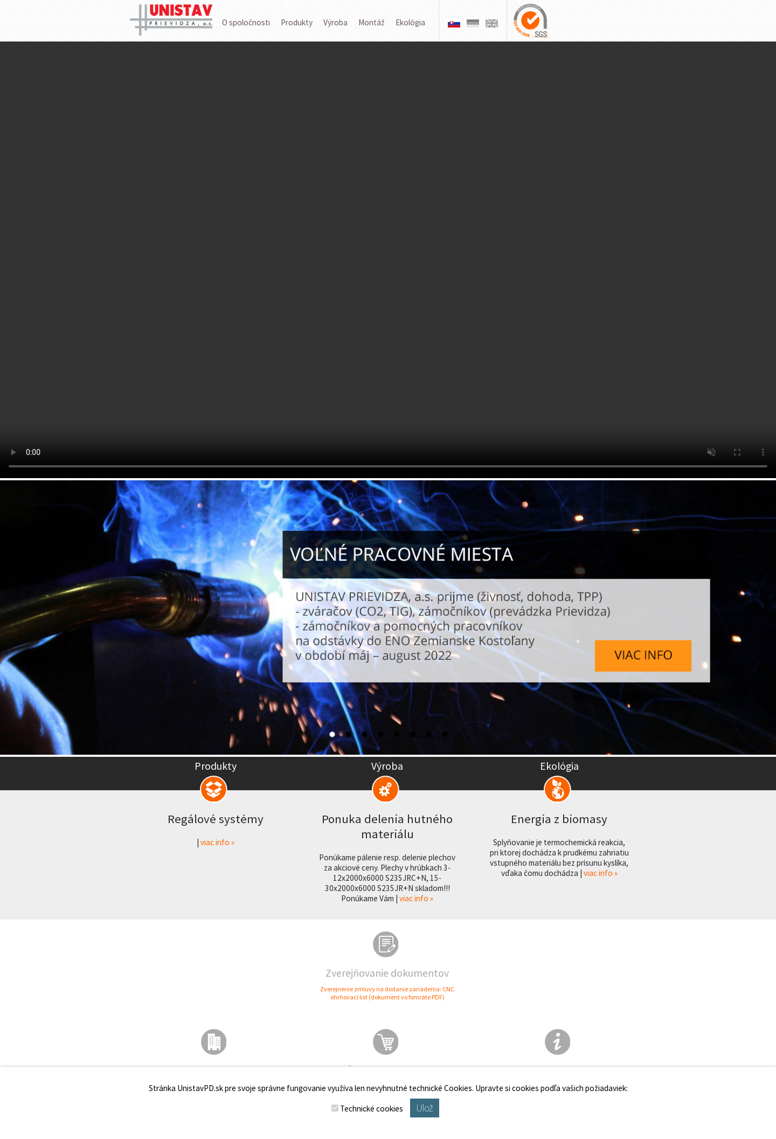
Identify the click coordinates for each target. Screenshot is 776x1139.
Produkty (297, 22)
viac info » (217, 842)
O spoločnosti (246, 22)
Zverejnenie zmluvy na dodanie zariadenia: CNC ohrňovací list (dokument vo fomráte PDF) (387, 993)
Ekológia (410, 22)
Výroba (335, 22)
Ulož (424, 1108)
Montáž (371, 22)
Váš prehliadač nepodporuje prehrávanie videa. (388, 260)
